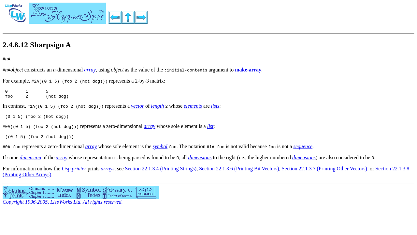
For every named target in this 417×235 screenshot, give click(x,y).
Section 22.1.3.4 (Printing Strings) (161, 172)
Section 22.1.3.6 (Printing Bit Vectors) (239, 172)
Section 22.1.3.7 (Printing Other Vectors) (324, 172)
